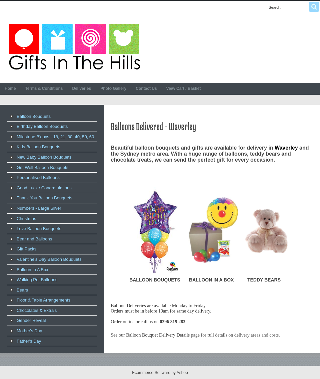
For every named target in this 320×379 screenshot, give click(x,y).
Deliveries (81, 88)
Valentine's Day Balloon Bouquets (49, 259)
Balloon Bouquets (34, 116)
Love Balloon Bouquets (39, 228)
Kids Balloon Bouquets (38, 146)
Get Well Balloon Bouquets (42, 167)
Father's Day (29, 341)
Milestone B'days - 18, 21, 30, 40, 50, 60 (55, 136)
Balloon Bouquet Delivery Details (158, 335)
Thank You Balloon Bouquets (44, 197)
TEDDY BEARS (264, 279)
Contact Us (146, 88)
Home (10, 88)
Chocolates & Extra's (37, 310)
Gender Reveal (31, 320)
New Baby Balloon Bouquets (44, 157)
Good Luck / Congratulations (44, 187)
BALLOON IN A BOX (211, 279)
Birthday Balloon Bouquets (42, 126)
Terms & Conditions (44, 88)
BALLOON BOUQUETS (154, 279)
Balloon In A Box (32, 269)
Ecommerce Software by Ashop (160, 372)
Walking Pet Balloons (37, 279)
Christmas (26, 218)
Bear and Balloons (34, 238)
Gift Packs (26, 248)
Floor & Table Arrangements (43, 300)
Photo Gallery (113, 88)
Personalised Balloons (38, 177)
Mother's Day (29, 330)
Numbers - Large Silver (39, 208)
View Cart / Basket (183, 88)
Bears (22, 290)
